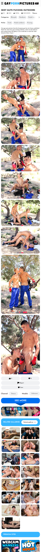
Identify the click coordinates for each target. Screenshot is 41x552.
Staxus (13, 393)
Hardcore (22, 17)
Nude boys (32, 17)
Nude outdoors (19, 23)
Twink (9, 23)
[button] (36, 17)
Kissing (29, 23)
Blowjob (13, 17)
